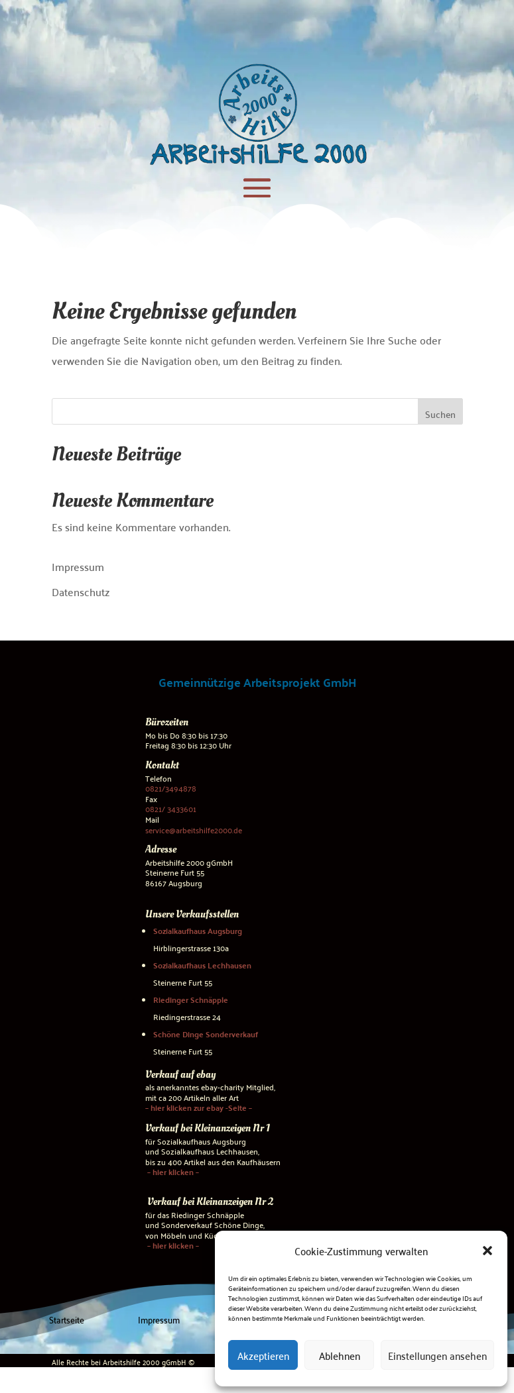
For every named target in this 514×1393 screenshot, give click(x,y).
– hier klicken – (172, 1171)
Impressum (78, 566)
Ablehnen (339, 1355)
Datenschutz (80, 591)
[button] (487, 1250)
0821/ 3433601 (170, 808)
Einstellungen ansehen (437, 1355)
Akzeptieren (263, 1355)
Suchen (440, 414)
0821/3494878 (170, 788)
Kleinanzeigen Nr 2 (234, 1201)
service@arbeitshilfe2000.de (193, 829)
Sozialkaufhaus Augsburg (197, 930)
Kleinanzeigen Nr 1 (232, 1128)
